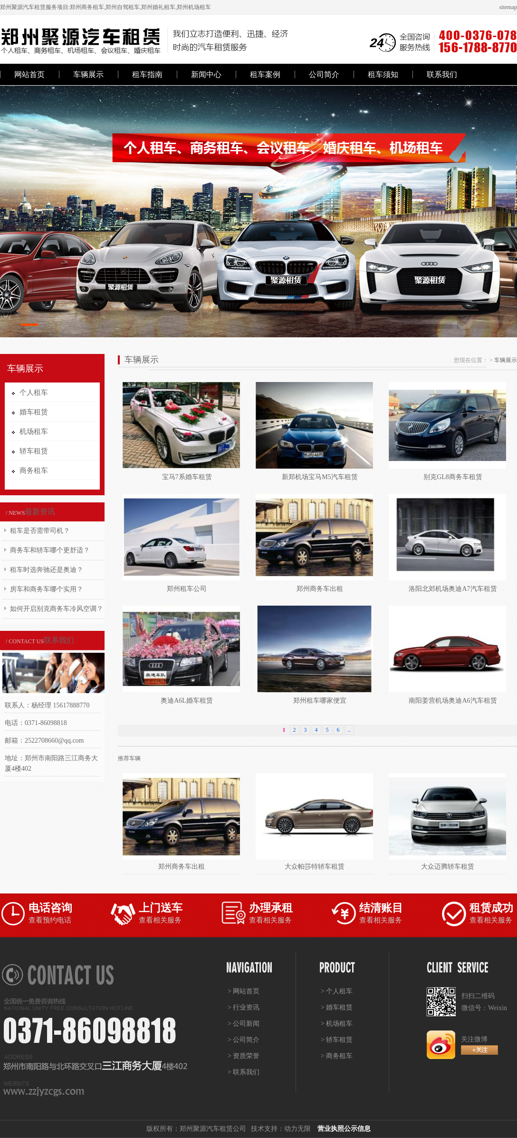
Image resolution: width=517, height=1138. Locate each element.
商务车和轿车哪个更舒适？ (50, 550)
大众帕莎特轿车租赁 (315, 866)
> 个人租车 (337, 991)
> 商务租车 (337, 1056)
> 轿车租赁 (337, 1039)
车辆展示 (88, 74)
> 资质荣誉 (243, 1056)
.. (349, 729)
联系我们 (442, 74)
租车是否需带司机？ (40, 530)
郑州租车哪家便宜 (319, 700)
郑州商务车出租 (320, 588)
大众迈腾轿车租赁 (447, 866)
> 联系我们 (243, 1072)
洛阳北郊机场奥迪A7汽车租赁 (453, 588)
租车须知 (383, 74)
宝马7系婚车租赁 (187, 477)
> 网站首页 (243, 991)
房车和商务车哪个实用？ (46, 589)
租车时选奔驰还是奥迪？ (46, 569)
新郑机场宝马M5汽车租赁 (319, 477)
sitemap (508, 7)
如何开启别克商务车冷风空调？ (56, 608)
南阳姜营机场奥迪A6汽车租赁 (453, 700)
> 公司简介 (243, 1039)
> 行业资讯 (243, 1007)
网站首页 (29, 74)
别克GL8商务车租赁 (452, 477)
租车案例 (265, 74)
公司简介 (324, 74)
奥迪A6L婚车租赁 (187, 700)
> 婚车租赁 (337, 1007)
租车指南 (147, 74)
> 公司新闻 (243, 1023)
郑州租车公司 (187, 588)
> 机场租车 (337, 1023)
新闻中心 (206, 74)
